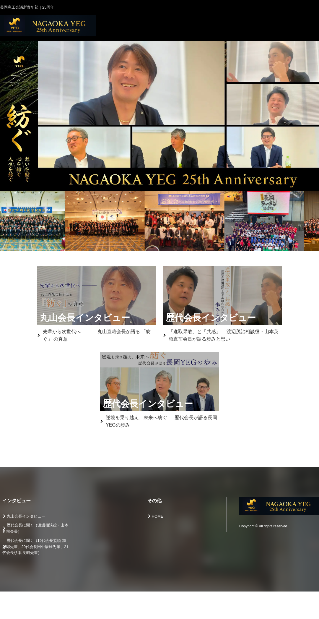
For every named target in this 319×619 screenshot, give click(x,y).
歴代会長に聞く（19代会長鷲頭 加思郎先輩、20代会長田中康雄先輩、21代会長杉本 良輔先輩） (35, 546)
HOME (157, 516)
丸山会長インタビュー (26, 516)
